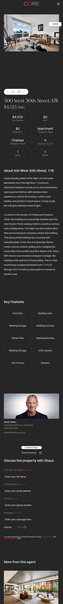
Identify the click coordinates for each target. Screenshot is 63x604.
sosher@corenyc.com (14, 433)
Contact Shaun (31, 448)
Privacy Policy (47, 537)
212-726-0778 (10, 428)
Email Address (15, 484)
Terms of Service (10, 538)
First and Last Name (17, 470)
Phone (11, 499)
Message (12, 513)
